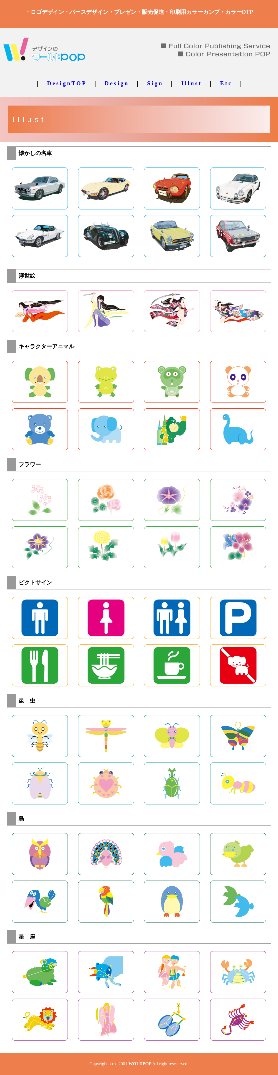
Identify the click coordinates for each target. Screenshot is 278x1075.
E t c (225, 83)
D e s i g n (116, 83)
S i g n (154, 83)
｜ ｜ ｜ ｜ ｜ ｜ (138, 83)
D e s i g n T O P (66, 83)
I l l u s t (190, 83)
